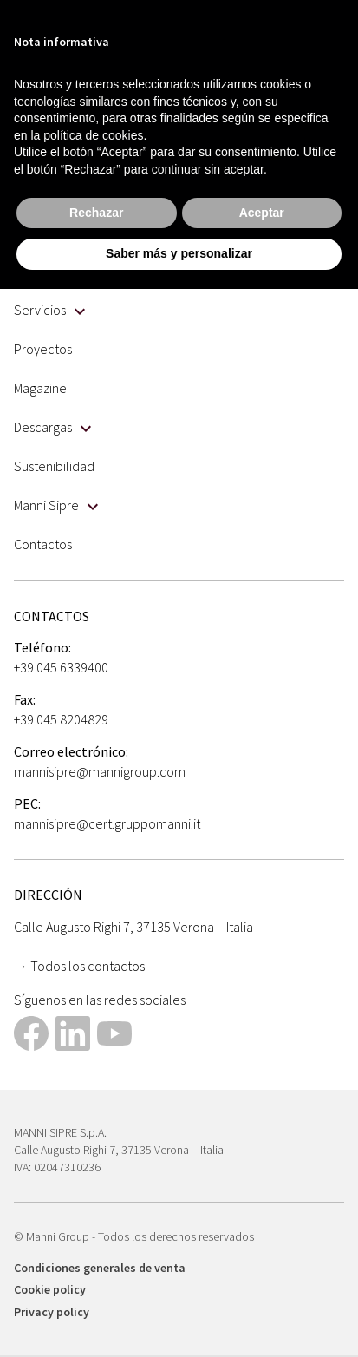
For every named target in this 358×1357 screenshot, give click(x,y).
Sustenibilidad (54, 466)
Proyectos (43, 348)
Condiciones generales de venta (100, 1267)
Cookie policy (50, 1289)
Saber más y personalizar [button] (179, 253)
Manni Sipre (56, 505)
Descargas (52, 426)
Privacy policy (51, 1312)
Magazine (40, 388)
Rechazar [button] (96, 213)
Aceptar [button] (261, 213)
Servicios (49, 309)
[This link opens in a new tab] (31, 1035)
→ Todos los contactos (79, 965)
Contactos (43, 544)
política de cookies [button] (93, 135)
